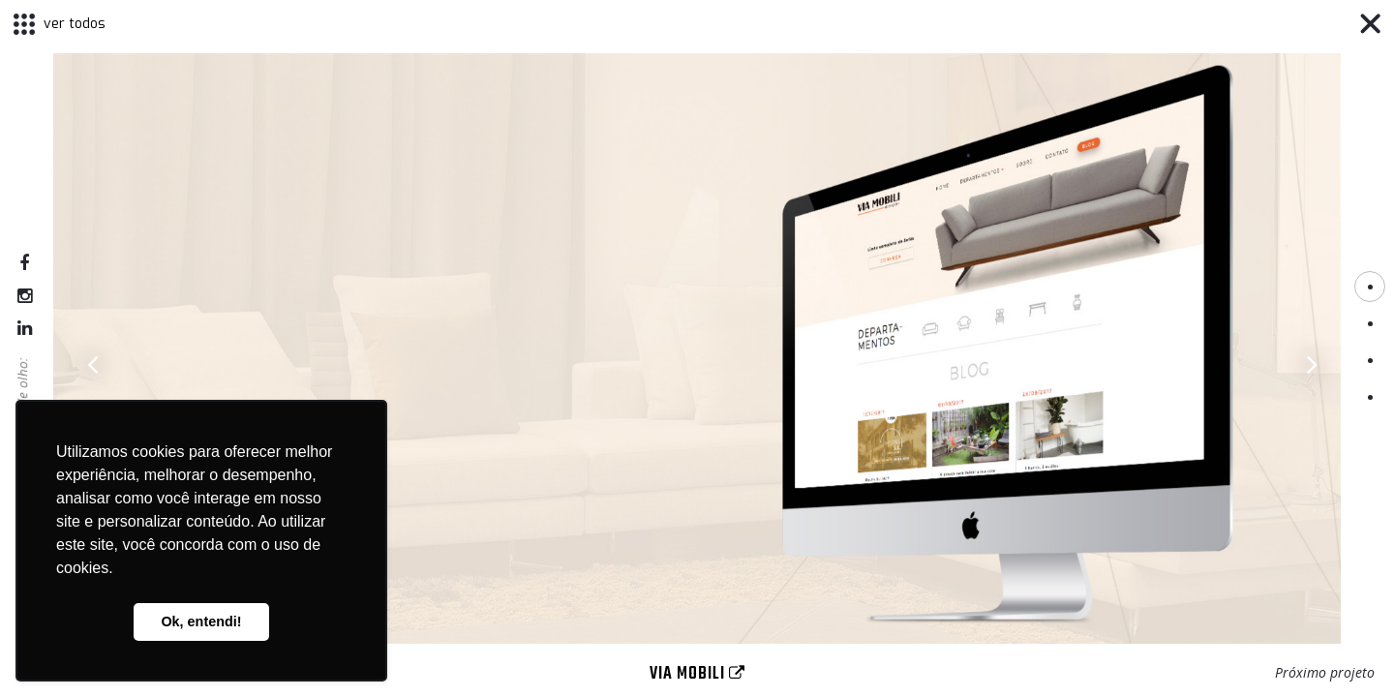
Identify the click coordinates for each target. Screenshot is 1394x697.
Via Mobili (697, 674)
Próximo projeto (1325, 672)
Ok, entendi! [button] (201, 621)
